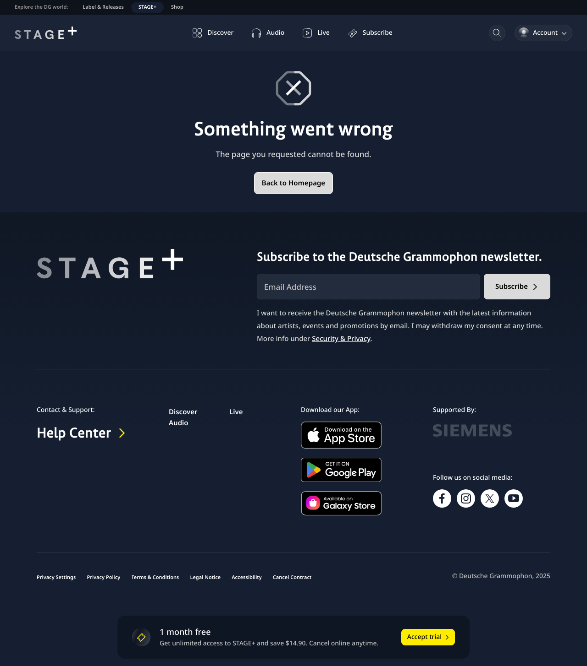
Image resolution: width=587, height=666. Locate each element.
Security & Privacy (341, 338)
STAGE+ (147, 7)
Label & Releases (103, 7)
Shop (177, 7)
